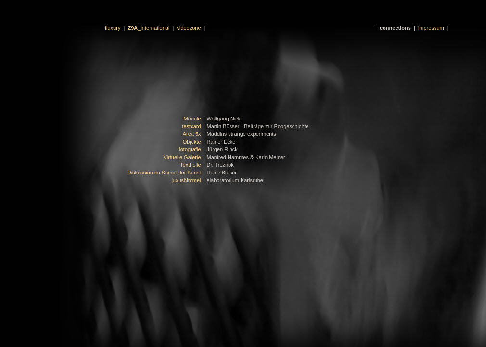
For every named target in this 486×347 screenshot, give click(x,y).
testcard (191, 126)
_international (149, 28)
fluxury (112, 28)
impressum (431, 28)
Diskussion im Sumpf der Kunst (164, 172)
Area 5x (192, 134)
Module (192, 118)
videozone (189, 28)
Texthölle (190, 165)
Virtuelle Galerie (182, 157)
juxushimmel (186, 180)
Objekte (192, 142)
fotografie (190, 149)
